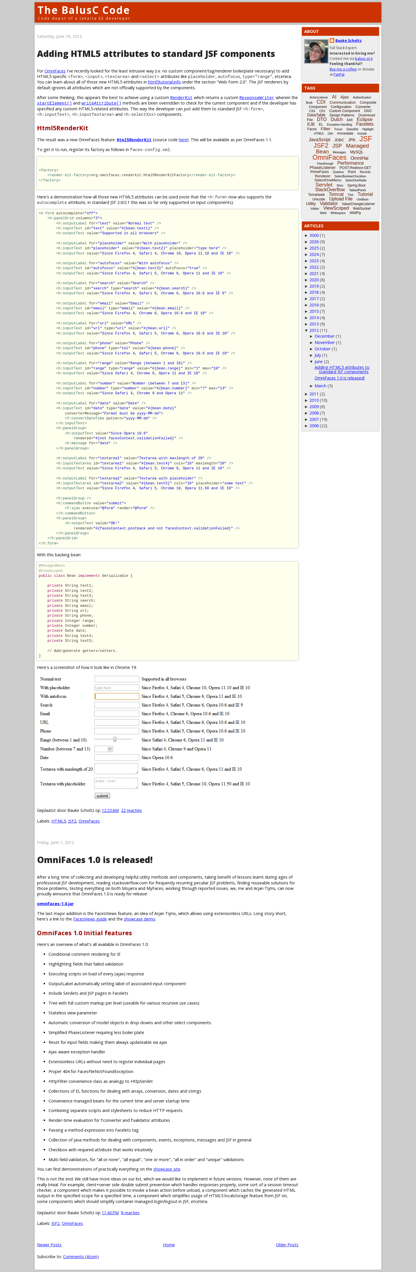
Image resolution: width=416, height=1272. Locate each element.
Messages (339, 152)
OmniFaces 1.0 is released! (95, 860)
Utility (311, 203)
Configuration (341, 107)
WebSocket (362, 209)
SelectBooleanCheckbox (350, 176)
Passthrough (325, 163)
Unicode (318, 199)
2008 (314, 413)
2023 (314, 260)
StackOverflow (330, 189)
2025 (314, 248)
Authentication (362, 97)
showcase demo (139, 919)
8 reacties (130, 1212)
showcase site (166, 1169)
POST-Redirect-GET (355, 168)
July (318, 355)
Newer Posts (49, 1244)
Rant (352, 172)
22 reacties (131, 810)
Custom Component (344, 111)
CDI (321, 102)
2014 (314, 317)
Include (362, 133)
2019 (314, 286)
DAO (368, 111)
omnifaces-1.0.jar (55, 903)
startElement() (54, 103)
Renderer (322, 176)
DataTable (316, 115)
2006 (314, 425)
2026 (314, 241)
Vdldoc (314, 208)
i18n (330, 133)
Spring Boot (356, 185)
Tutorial (365, 194)
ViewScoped (336, 208)
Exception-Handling (339, 124)
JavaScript (319, 139)
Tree (350, 194)
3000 (314, 235)
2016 (314, 305)
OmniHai (359, 158)
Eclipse (365, 119)
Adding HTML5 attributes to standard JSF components (156, 53)
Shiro (340, 185)
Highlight (368, 129)
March (320, 385)
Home (169, 1244)
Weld (323, 213)
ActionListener (319, 97)
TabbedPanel (357, 190)
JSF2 (72, 821)
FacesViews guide (90, 919)
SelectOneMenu (327, 180)
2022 (314, 267)
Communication (343, 102)
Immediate (345, 133)
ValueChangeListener (358, 204)
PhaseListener (323, 167)
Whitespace (338, 213)
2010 (314, 400)
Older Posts (287, 1244)
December (325, 336)
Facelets (365, 124)
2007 (314, 419)
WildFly (355, 213)
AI (334, 96)
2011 (314, 394)
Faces (312, 129)
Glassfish (352, 129)
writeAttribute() (101, 103)
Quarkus (338, 172)
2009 (314, 406)
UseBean (362, 199)
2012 (314, 330)
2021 (314, 273)
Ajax (344, 96)
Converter (363, 107)
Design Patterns (342, 115)
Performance (350, 163)
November (325, 342)
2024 (314, 254)
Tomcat (336, 194)
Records (365, 172)
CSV (322, 111)
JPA (351, 139)
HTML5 (58, 821)
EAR (350, 120)
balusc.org (363, 58)
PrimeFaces (319, 172)
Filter (325, 128)
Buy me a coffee (343, 69)
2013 (314, 324)
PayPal (339, 74)
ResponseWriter (256, 97)
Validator (329, 203)
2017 (314, 298)
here (183, 139)
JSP (337, 146)
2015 (314, 311)
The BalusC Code (84, 10)
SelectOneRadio (356, 180)
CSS (312, 111)
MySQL (357, 152)
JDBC (339, 140)
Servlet (324, 185)
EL (321, 124)
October (322, 349)
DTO (321, 119)
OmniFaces (55, 71)
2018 (314, 292)
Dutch (337, 119)
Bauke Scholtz (348, 40)
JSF (365, 139)
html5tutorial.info (164, 82)
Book (309, 102)
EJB (311, 124)
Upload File (340, 198)
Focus (338, 129)
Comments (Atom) (81, 1256)
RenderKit (181, 97)
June (319, 361)
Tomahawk (316, 195)
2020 (314, 279)
